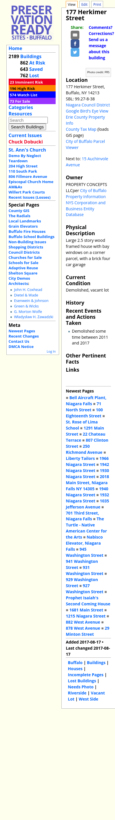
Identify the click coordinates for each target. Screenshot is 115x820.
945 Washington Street (84, 552)
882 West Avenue (83, 622)
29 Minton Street (87, 631)
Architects (18, 283)
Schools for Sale (24, 262)
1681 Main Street (86, 610)
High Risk (26, 88)
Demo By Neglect (25, 155)
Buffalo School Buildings (32, 236)
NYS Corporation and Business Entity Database (85, 209)
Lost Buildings (82, 680)
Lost (34, 75)
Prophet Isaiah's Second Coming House (88, 601)
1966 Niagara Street (87, 461)
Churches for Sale (25, 257)
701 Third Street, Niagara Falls (82, 516)
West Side (88, 699)
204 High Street (23, 166)
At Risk (37, 63)
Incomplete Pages (85, 674)
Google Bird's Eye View (87, 111)
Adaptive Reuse (23, 267)
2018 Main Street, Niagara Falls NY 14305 (87, 482)
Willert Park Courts (27, 192)
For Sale (22, 101)
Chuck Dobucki (26, 142)
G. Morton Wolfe (28, 311)
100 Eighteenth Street (84, 413)
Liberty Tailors (80, 458)
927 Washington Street (84, 588)
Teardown (18, 160)
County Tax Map (81, 129)
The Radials (19, 215)
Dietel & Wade (26, 295)
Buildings (30, 56)
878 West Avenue (83, 628)
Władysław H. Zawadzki (33, 316)
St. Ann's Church (27, 150)
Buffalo (75, 662)
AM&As (15, 186)
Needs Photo (81, 687)
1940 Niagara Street (87, 491)
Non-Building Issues (27, 241)
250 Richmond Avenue (84, 449)
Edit (84, 4)
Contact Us (19, 341)
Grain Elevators (23, 226)
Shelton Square (23, 273)
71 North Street (83, 406)
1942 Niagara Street (87, 467)
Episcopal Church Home (31, 181)
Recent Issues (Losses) (30, 197)
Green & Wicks (26, 306)
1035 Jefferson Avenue (87, 504)
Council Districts (24, 252)
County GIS (19, 210)
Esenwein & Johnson (31, 300)
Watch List (27, 94)
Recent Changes (24, 336)
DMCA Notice (21, 346)
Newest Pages (22, 330)
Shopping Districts (26, 247)
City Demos (19, 278)
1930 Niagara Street (87, 473)
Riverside (77, 693)
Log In (51, 351)
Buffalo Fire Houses (27, 231)
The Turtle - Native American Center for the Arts (86, 528)
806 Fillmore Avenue (28, 176)
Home (15, 48)
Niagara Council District (88, 105)
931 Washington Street (84, 570)
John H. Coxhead (28, 289)
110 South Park (23, 171)
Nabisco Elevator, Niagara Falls (84, 543)
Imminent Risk (29, 82)
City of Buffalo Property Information (86, 193)
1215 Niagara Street (85, 616)
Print (97, 4)
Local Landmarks (25, 221)
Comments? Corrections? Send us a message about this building (101, 42)
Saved (36, 69)
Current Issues (25, 135)
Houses (75, 668)
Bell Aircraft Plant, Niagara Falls (86, 400)
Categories (21, 107)
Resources (20, 113)
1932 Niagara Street (87, 498)
